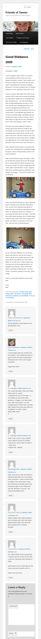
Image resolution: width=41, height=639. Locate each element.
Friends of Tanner (17, 12)
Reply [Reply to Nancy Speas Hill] (11, 495)
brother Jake (24, 292)
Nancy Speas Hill (13, 469)
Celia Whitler (25, 296)
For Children (9, 38)
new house (17, 294)
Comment (13, 606)
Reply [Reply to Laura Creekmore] (11, 371)
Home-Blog (9, 33)
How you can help (11, 42)
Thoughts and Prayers (22, 38)
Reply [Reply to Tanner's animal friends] (11, 330)
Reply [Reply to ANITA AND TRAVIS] (11, 532)
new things (25, 294)
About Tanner (20, 33)
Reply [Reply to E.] (11, 419)
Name (13, 633)
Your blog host (24, 42)
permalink (11, 297)
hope (11, 294)
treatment (16, 296)
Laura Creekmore (13, 347)
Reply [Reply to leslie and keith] (11, 578)
